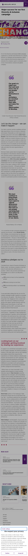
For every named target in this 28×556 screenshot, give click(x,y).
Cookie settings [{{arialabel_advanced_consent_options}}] (6, 529)
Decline (7, 553)
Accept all (20, 553)
